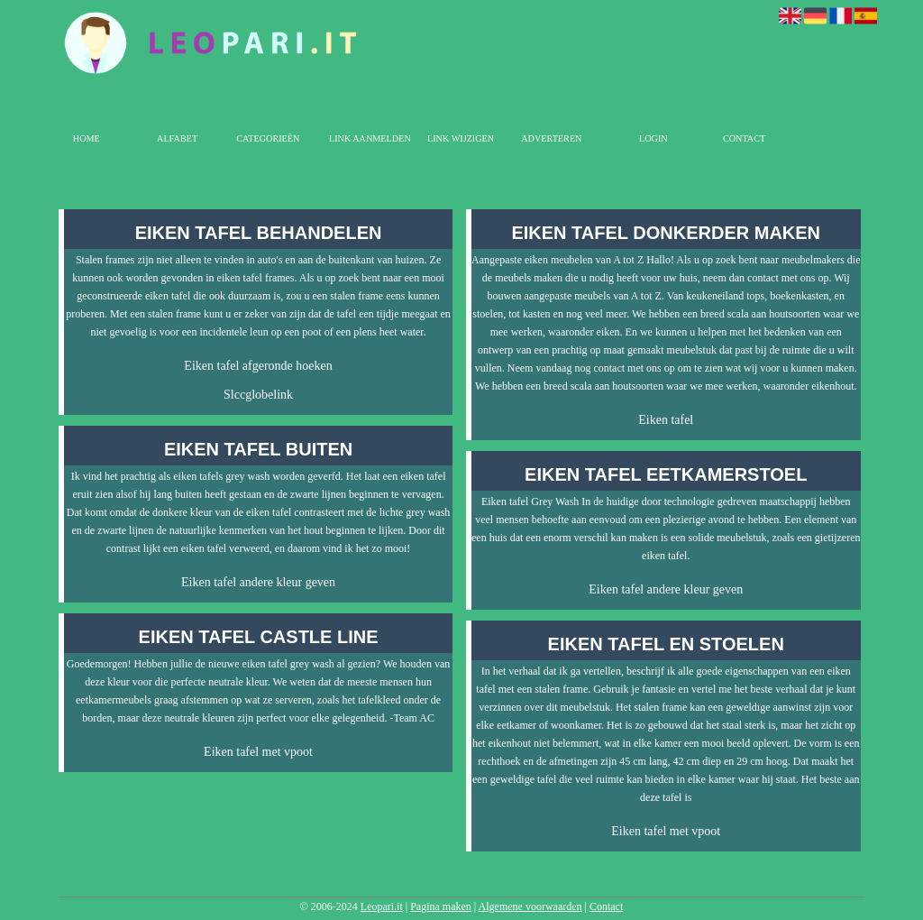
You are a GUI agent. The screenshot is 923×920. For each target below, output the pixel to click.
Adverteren (551, 138)
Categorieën (267, 138)
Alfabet (177, 138)
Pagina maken (440, 906)
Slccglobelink (258, 394)
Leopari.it (382, 906)
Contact (744, 138)
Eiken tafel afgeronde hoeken (258, 366)
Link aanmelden (370, 138)
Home (86, 138)
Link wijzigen (460, 138)
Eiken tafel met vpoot (258, 752)
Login (653, 138)
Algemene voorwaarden (530, 906)
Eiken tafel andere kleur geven (258, 582)
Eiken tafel (665, 420)
